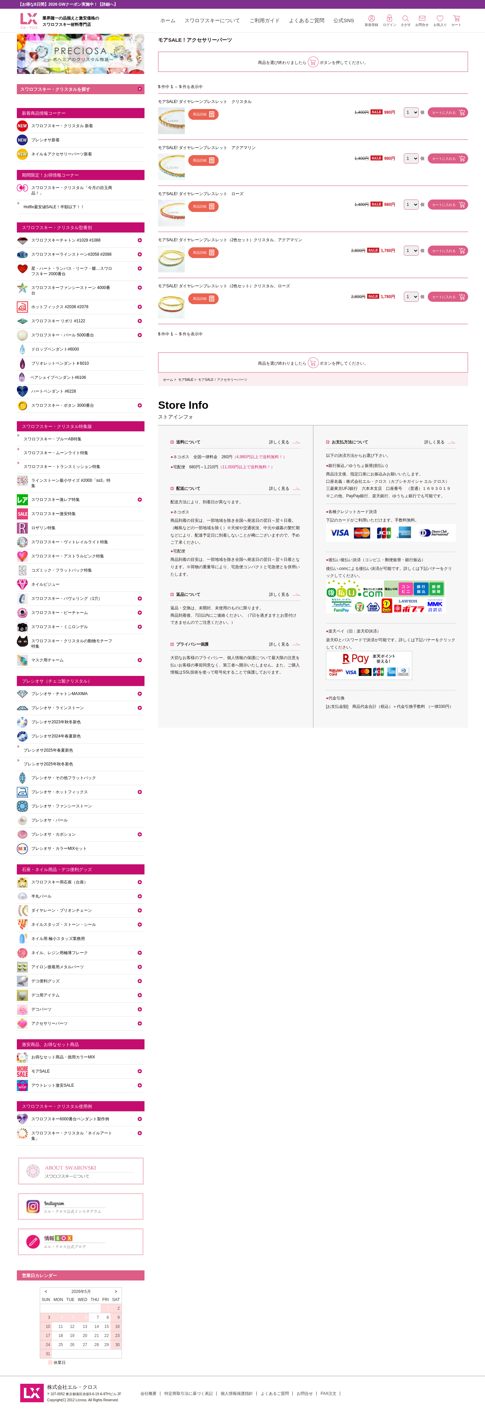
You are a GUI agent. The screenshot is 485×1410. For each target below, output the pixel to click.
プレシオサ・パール (49, 820)
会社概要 (148, 1393)
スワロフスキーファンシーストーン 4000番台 (70, 290)
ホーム (167, 20)
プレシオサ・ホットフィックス (59, 792)
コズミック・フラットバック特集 (61, 570)
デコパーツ (41, 1009)
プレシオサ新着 (45, 140)
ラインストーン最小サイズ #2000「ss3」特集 (70, 483)
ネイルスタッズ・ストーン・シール (63, 924)
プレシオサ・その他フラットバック (63, 777)
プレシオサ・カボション (53, 834)
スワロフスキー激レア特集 (55, 499)
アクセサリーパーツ (49, 1023)
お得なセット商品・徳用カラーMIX (63, 1057)
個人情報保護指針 (237, 1393)
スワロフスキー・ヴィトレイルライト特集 (69, 542)
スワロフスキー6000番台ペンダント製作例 (70, 1119)
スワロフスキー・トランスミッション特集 (62, 466)
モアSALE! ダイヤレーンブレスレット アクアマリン (206, 147)
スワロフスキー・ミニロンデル (59, 626)
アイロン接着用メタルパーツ (57, 967)
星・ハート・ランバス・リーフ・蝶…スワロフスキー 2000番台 (71, 271)
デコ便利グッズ (45, 981)
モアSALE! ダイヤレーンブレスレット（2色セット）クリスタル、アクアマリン (230, 240)
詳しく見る (279, 442)
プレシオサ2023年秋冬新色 (56, 722)
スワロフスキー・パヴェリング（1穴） (66, 598)
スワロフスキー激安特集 (53, 513)
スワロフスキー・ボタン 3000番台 (62, 405)
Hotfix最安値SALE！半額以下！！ (54, 207)
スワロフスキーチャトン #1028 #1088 (65, 240)
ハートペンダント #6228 (53, 391)
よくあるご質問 (306, 20)
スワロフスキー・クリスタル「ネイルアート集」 (71, 1136)
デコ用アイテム (45, 995)
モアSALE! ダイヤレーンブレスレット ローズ (200, 193)
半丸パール (41, 896)
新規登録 (371, 21)
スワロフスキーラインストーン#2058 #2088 (71, 254)
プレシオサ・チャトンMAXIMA (59, 693)
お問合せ (305, 1393)
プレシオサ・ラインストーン (57, 708)
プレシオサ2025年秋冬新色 (48, 764)
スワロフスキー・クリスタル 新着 (62, 125)
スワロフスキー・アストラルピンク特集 (67, 556)
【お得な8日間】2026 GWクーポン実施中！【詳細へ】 (68, 4)
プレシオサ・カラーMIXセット (59, 848)
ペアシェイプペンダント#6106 (58, 377)
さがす (406, 21)
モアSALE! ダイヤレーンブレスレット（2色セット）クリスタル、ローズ (224, 286)
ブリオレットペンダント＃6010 (60, 363)
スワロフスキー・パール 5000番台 (62, 335)
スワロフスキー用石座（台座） (59, 882)
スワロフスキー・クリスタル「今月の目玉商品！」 (71, 190)
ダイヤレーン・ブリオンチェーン (61, 910)
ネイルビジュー (45, 584)
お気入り (440, 21)
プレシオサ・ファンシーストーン (61, 806)
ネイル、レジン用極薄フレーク (59, 952)
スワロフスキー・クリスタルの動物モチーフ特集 (71, 644)
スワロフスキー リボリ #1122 (58, 321)
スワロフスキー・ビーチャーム (59, 612)
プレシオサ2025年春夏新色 (48, 750)
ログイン (389, 20)
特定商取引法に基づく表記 (188, 1393)
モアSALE (186, 380)
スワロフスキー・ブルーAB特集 (53, 439)
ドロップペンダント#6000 (55, 349)
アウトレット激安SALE (52, 1085)
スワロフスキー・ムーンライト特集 (56, 452)
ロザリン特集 (43, 528)
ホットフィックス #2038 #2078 (59, 306)
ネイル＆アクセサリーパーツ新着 (61, 154)
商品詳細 (199, 114)
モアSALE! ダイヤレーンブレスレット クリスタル (204, 101)
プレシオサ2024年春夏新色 (56, 736)
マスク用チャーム (47, 660)
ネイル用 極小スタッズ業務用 (58, 938)
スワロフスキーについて (212, 20)
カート (456, 20)
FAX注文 (328, 1393)
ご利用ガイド (265, 20)
